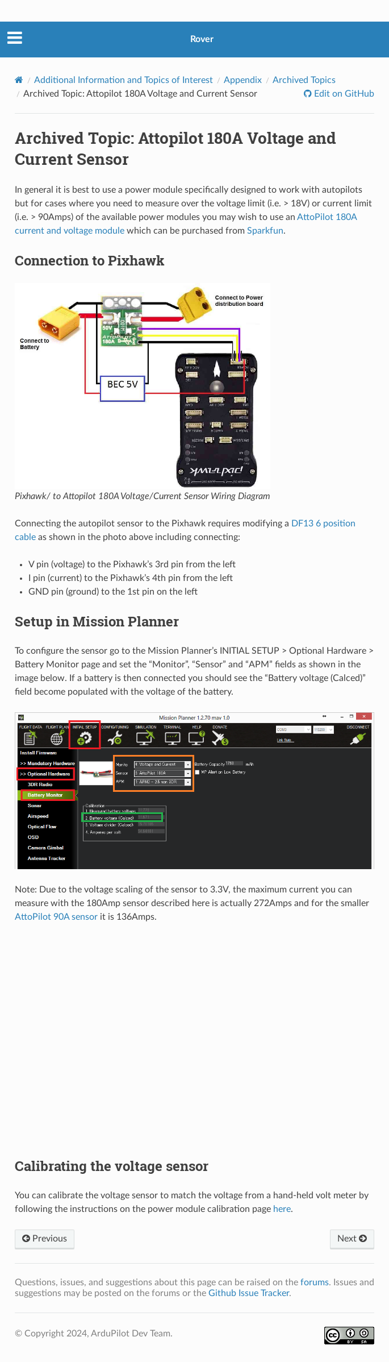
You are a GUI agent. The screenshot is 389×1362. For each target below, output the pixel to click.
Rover (202, 39)
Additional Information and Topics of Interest (123, 80)
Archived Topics (304, 80)
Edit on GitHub (343, 93)
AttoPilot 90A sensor (56, 916)
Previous (44, 1238)
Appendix (243, 80)
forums (314, 1282)
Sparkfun (265, 230)
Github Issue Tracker (248, 1293)
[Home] (19, 80)
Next (352, 1238)
